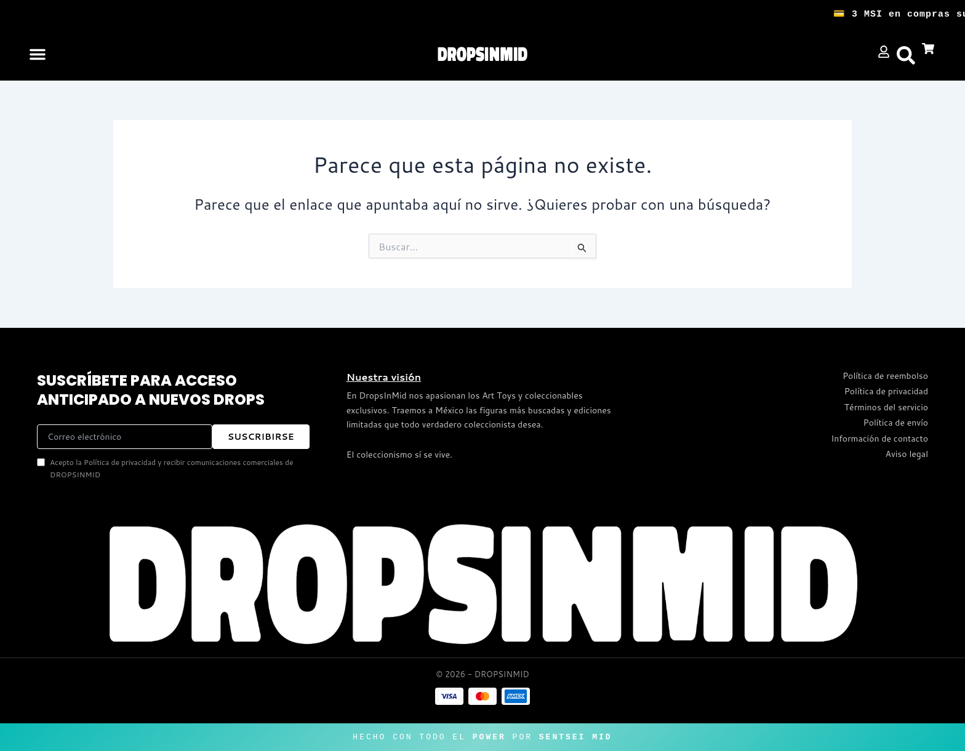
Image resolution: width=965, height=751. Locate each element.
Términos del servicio (886, 407)
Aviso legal (907, 454)
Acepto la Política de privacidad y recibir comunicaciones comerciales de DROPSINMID (165, 468)
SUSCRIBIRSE (261, 437)
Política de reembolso (885, 376)
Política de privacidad (886, 391)
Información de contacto (879, 438)
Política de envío (895, 422)
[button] (37, 54)
